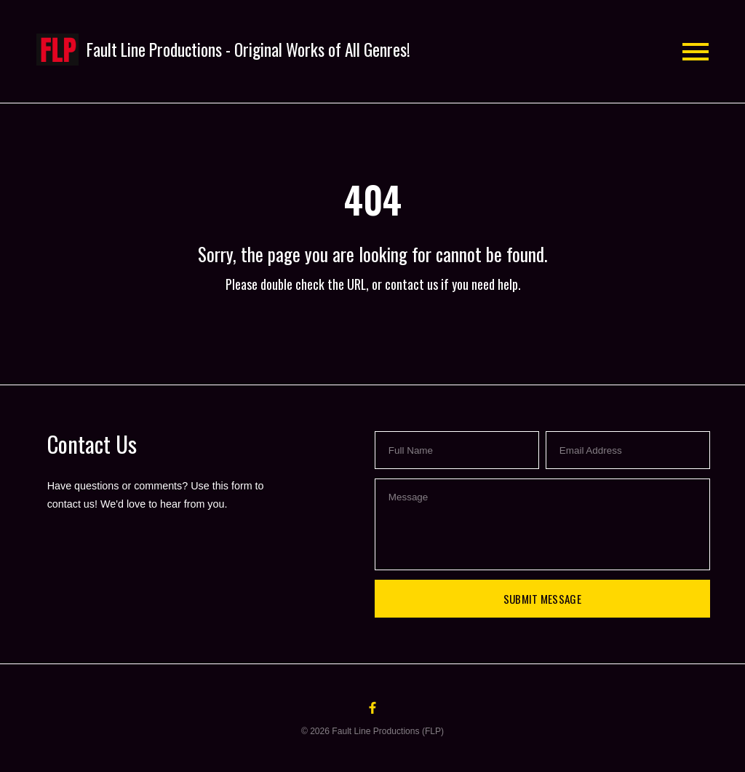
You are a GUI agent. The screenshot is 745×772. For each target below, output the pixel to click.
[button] (223, 50)
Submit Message (542, 599)
